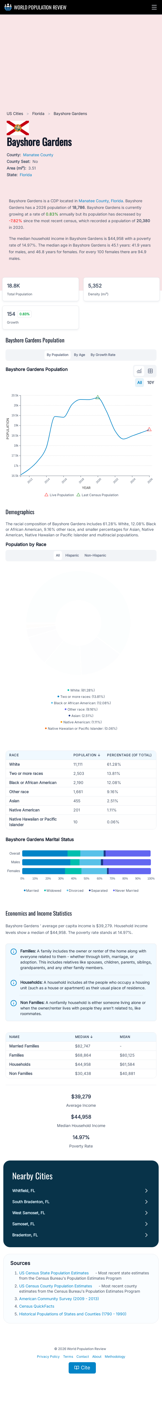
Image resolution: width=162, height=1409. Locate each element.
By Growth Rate (103, 355)
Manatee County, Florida (101, 200)
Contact (82, 1356)
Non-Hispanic (95, 555)
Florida (39, 113)
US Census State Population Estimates (54, 1272)
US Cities (15, 113)
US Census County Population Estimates (56, 1286)
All (139, 382)
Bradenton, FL (25, 1235)
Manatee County (38, 154)
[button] (154, 7)
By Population (57, 355)
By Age (79, 355)
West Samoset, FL (28, 1212)
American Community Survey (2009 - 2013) (59, 1298)
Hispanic (72, 555)
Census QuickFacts (37, 1306)
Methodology (115, 1356)
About (96, 1356)
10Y (150, 382)
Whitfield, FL (23, 1190)
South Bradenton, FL (30, 1201)
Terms (68, 1356)
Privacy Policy (48, 1356)
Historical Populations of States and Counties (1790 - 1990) (73, 1313)
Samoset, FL (23, 1223)
